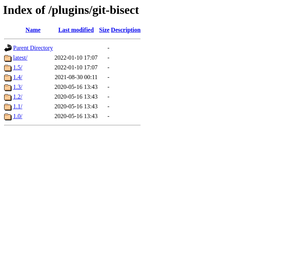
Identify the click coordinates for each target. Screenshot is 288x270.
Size (104, 30)
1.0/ (17, 116)
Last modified (76, 30)
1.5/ (17, 67)
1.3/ (17, 87)
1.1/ (17, 106)
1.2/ (17, 96)
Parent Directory (33, 48)
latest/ (20, 57)
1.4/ (17, 77)
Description (126, 30)
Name (33, 30)
